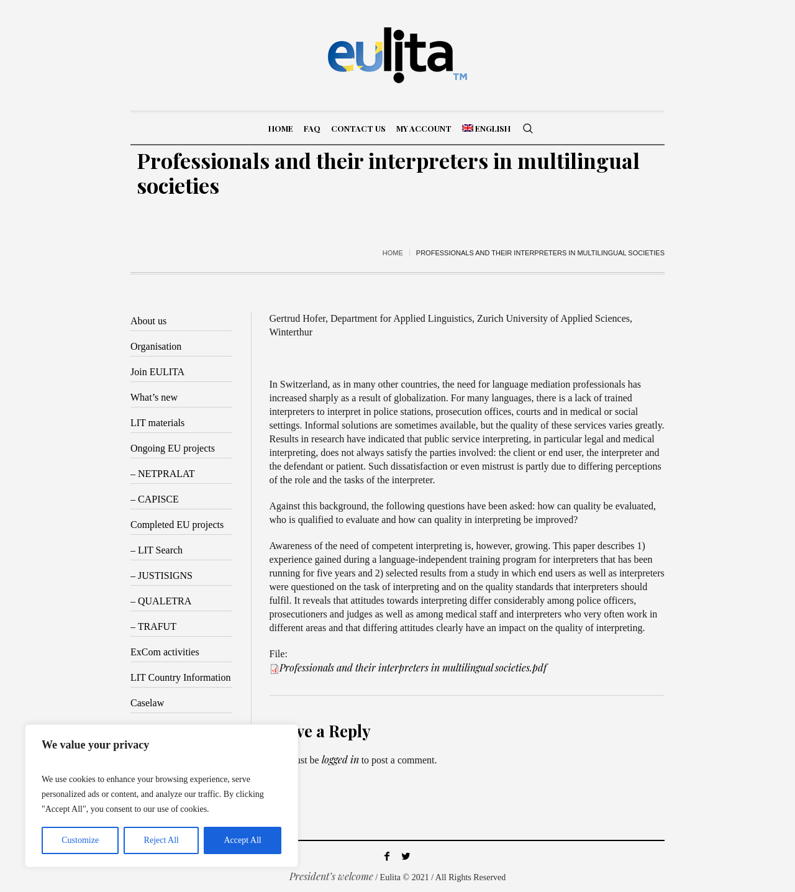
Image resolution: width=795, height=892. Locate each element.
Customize (80, 840)
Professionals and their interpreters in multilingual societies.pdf (413, 667)
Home (393, 253)
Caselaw (147, 703)
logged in (340, 759)
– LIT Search (156, 550)
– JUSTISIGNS (161, 575)
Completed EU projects (177, 524)
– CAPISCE (154, 499)
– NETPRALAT (162, 473)
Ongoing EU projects (172, 448)
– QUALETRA (160, 601)
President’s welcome (331, 876)
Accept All (242, 840)
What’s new (154, 397)
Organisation (155, 346)
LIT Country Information (180, 677)
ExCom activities (164, 652)
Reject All (161, 840)
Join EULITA (157, 371)
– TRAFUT (153, 626)
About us (148, 321)
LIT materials (157, 422)
